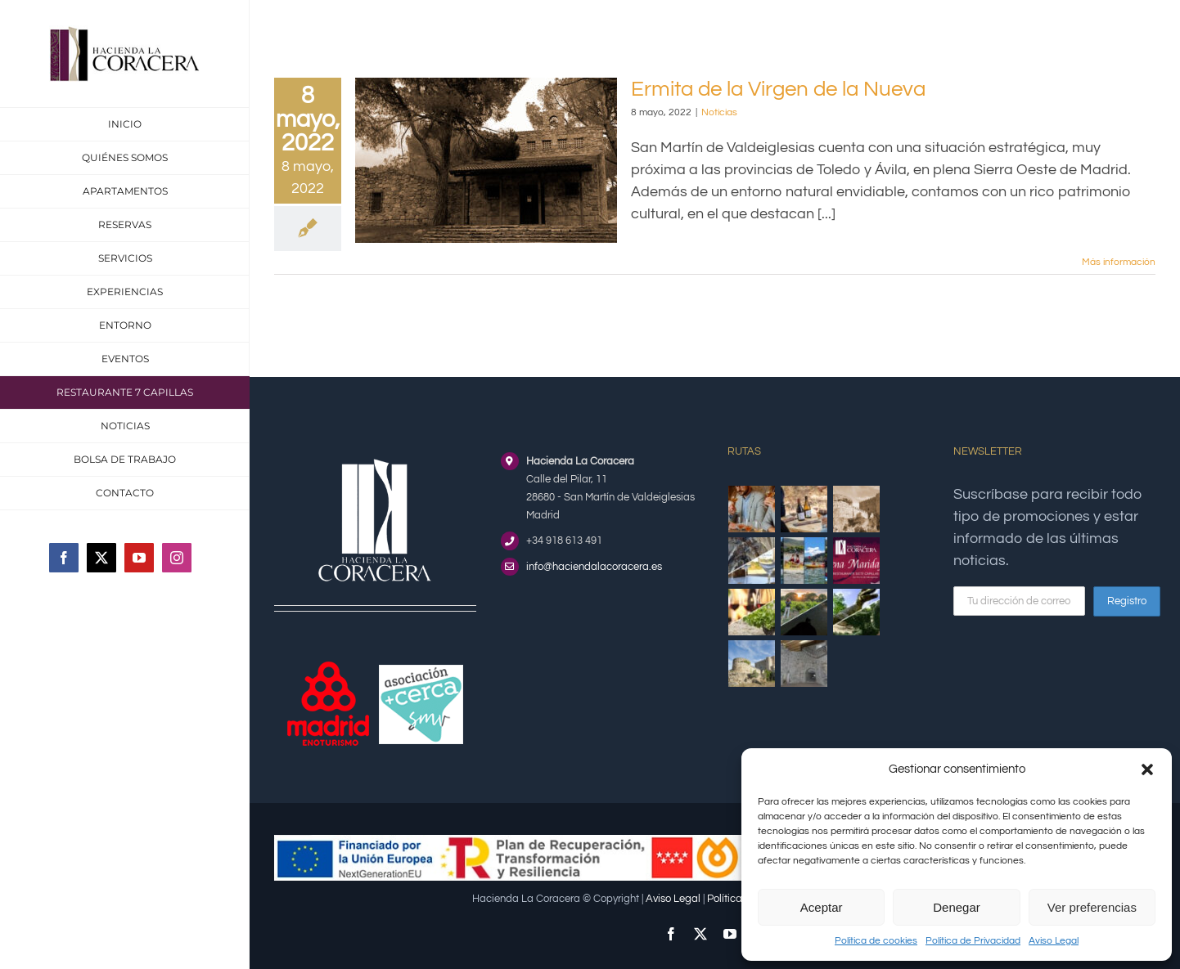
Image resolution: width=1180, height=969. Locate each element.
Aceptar (821, 907)
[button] (1147, 769)
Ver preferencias (1092, 907)
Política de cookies (876, 940)
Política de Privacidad (973, 940)
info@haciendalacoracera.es (594, 566)
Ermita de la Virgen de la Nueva (778, 89)
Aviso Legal (1054, 940)
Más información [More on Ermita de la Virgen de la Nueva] (1118, 262)
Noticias (719, 112)
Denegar (956, 907)
